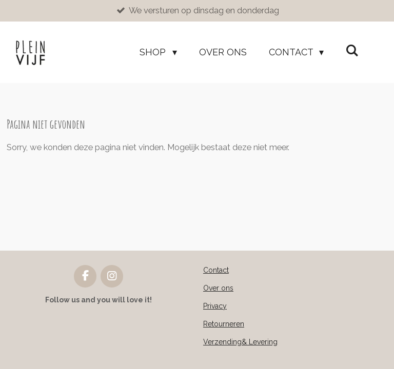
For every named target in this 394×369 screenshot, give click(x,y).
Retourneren (223, 324)
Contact (216, 270)
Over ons (218, 288)
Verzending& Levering (240, 342)
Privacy (215, 306)
